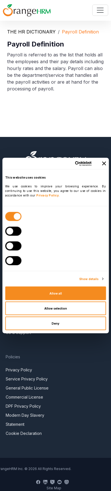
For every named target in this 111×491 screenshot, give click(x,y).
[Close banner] (104, 164)
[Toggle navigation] (100, 10)
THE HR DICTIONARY (31, 32)
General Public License (27, 388)
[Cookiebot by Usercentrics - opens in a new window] (68, 163)
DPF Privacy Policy (23, 406)
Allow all (55, 293)
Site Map (54, 488)
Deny (55, 323)
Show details (89, 279)
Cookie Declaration (24, 433)
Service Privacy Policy (27, 378)
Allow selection (55, 308)
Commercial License (24, 397)
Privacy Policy (19, 369)
